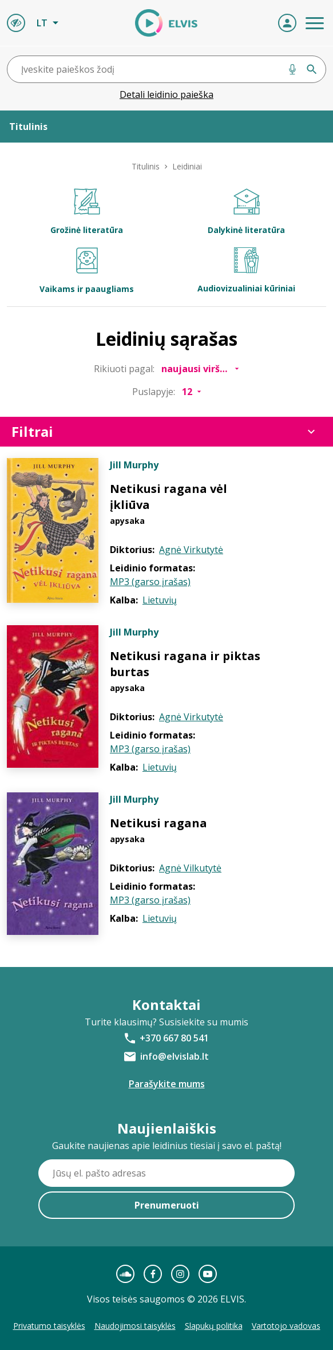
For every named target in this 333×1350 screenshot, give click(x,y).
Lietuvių (159, 600)
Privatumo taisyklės (49, 1325)
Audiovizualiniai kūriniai (246, 270)
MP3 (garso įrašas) (150, 581)
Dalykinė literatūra (246, 211)
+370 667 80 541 (174, 1038)
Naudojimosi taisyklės (135, 1325)
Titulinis (146, 166)
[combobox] (166, 69)
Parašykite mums (167, 1083)
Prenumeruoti (166, 1205)
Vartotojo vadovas (286, 1325)
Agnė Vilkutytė (190, 868)
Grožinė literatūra (87, 211)
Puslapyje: (153, 391)
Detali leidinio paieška (166, 94)
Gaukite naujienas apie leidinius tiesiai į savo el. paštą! (167, 1145)
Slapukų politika (214, 1325)
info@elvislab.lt (174, 1056)
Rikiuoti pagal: (124, 368)
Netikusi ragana (158, 823)
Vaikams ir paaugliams (87, 270)
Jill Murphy (134, 465)
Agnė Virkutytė (191, 549)
